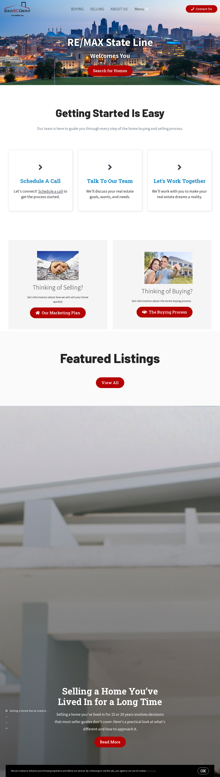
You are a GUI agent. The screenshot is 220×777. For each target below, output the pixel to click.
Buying (77, 8)
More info (151, 770)
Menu (141, 8)
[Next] (6, 728)
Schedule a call (50, 191)
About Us (119, 8)
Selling (97, 8)
